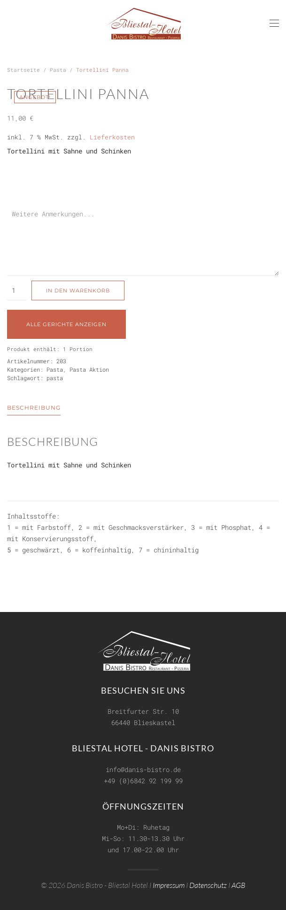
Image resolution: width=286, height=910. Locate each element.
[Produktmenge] (17, 290)
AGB (238, 883)
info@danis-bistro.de (143, 768)
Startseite (23, 69)
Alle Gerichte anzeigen (66, 324)
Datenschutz (208, 883)
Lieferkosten (112, 137)
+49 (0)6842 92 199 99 (143, 779)
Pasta (58, 69)
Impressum (169, 883)
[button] (274, 23)
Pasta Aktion (89, 369)
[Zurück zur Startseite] (143, 23)
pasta (54, 378)
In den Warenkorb (78, 290)
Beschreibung (34, 407)
